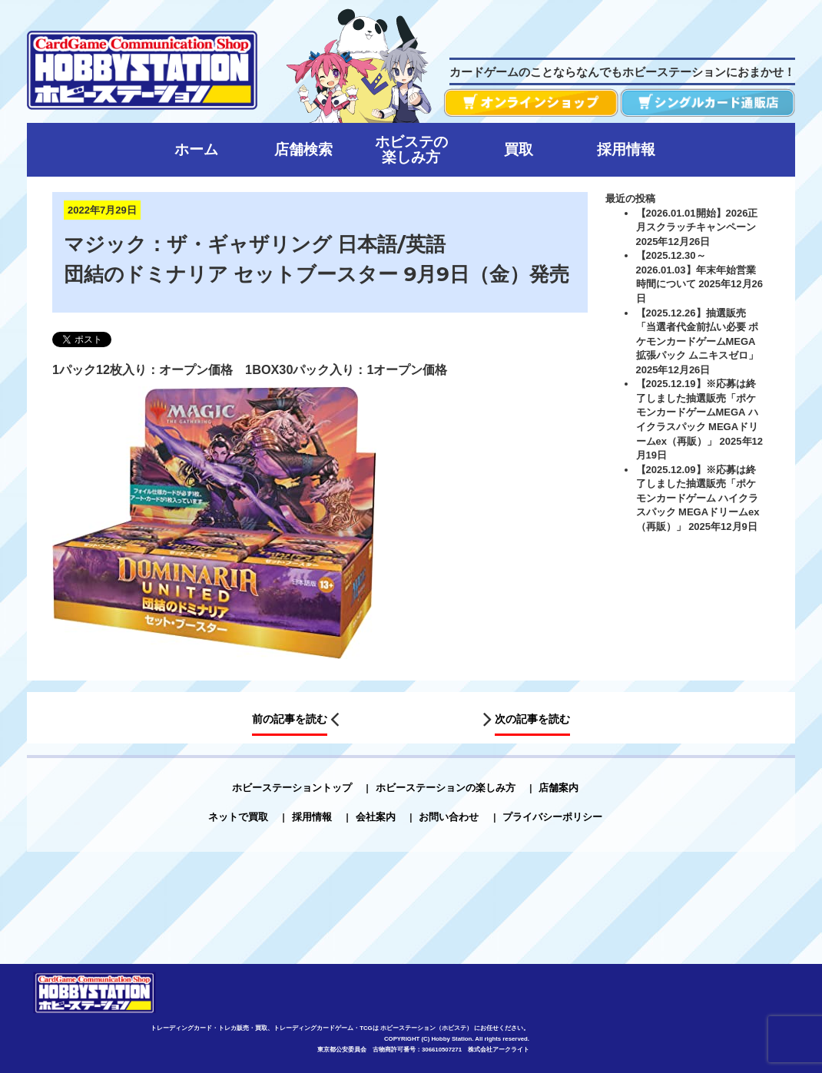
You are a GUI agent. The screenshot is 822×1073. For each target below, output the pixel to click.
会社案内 (376, 817)
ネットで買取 (238, 817)
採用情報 (312, 817)
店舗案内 (558, 787)
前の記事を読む (289, 720)
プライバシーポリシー (552, 817)
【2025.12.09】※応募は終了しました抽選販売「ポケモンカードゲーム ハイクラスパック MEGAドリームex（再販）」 (698, 498)
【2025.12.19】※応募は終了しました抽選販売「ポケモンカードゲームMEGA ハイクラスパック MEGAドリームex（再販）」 (697, 412)
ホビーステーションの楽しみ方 (445, 787)
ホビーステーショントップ (292, 787)
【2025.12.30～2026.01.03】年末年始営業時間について (696, 270)
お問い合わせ (449, 817)
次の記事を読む (532, 720)
